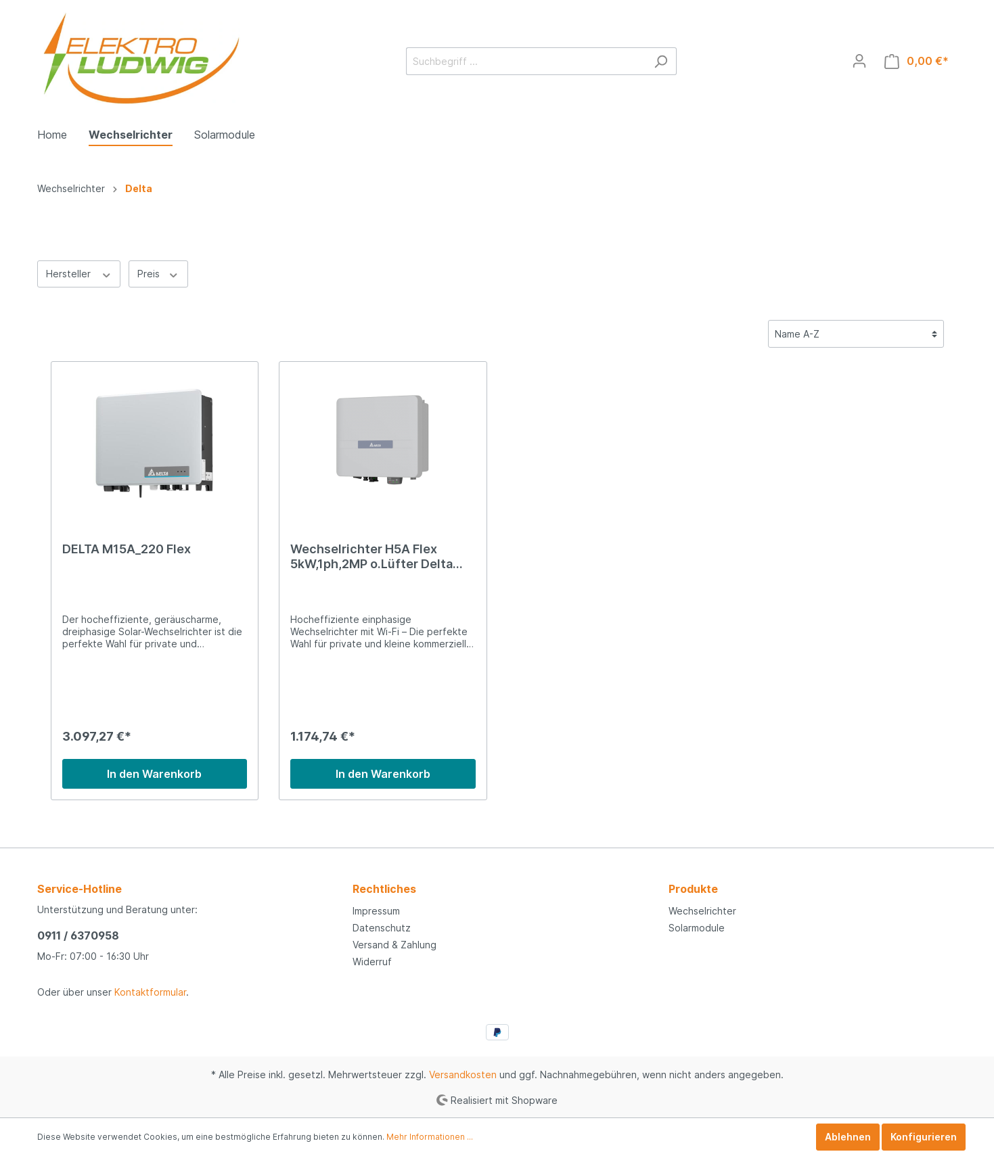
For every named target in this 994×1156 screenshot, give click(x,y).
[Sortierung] (856, 334)
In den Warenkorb (154, 774)
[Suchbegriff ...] (526, 61)
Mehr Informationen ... (429, 1137)
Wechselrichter (702, 911)
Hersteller (79, 273)
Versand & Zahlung (394, 944)
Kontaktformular (150, 992)
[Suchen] (661, 61)
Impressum (376, 911)
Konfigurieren (923, 1136)
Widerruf (372, 961)
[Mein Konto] (859, 60)
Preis (158, 273)
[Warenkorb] (916, 61)
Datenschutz (382, 927)
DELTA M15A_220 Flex (126, 549)
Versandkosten (463, 1074)
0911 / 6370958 (78, 935)
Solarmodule (697, 927)
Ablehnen (848, 1136)
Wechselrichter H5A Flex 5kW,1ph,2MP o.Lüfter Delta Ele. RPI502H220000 (371, 557)
